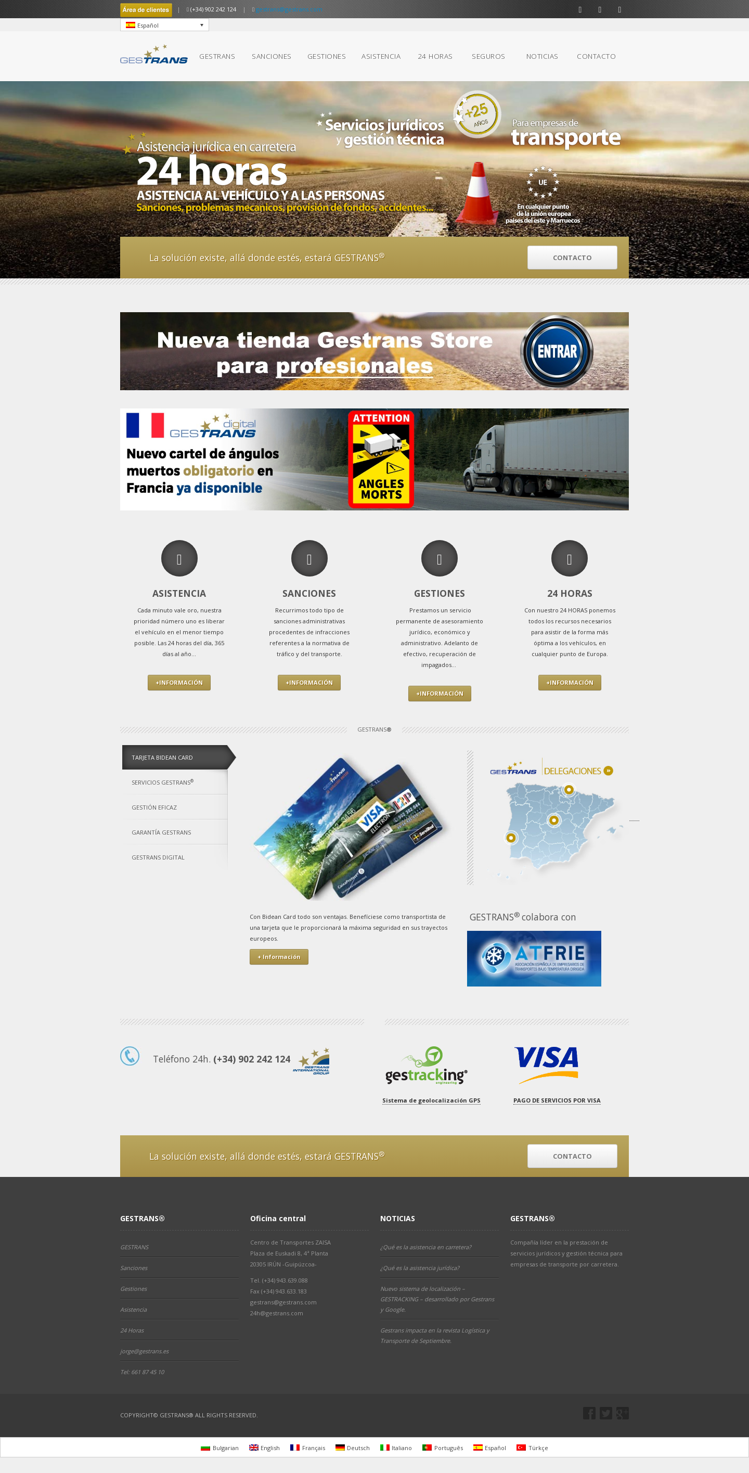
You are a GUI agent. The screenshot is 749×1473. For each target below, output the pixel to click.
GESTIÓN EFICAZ (154, 807)
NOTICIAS (542, 56)
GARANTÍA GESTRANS (161, 832)
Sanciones (133, 1268)
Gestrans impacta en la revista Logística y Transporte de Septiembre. (434, 1335)
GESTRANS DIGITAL (158, 857)
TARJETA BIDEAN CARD (162, 757)
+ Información (279, 956)
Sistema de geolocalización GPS (431, 1100)
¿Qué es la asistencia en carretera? (425, 1247)
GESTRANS (217, 56)
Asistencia (133, 1309)
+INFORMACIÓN (179, 682)
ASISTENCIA (381, 56)
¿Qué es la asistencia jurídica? (419, 1268)
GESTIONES (326, 56)
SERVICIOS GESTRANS (162, 782)
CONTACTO (596, 56)
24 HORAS (435, 56)
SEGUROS (489, 56)
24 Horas (132, 1330)
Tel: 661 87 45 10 (142, 1372)
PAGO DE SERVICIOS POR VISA (557, 1100)
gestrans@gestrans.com (289, 9)
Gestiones (133, 1288)
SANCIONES (272, 56)
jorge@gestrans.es (144, 1351)
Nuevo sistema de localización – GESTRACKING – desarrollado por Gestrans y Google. (437, 1299)
